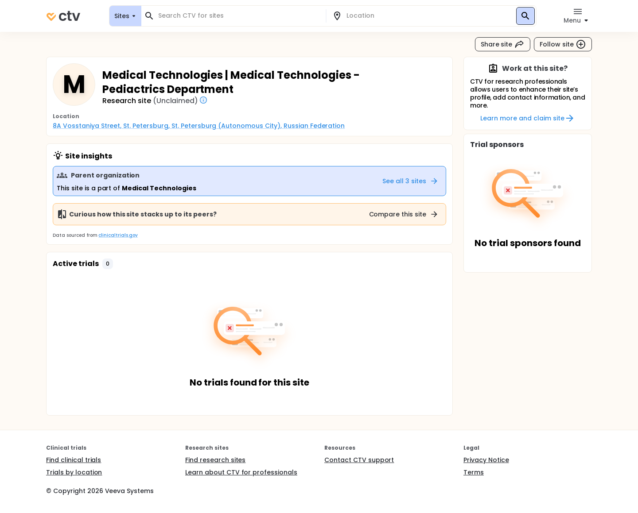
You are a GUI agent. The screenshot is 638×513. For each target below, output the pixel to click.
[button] (107, 263)
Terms (473, 472)
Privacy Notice (486, 460)
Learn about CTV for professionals (241, 472)
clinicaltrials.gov (117, 235)
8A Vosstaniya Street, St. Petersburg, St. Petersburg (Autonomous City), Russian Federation (199, 125)
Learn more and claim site (527, 118)
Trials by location (74, 472)
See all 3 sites (410, 181)
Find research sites (215, 460)
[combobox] (238, 16)
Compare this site (404, 214)
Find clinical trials (73, 460)
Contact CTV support (359, 460)
